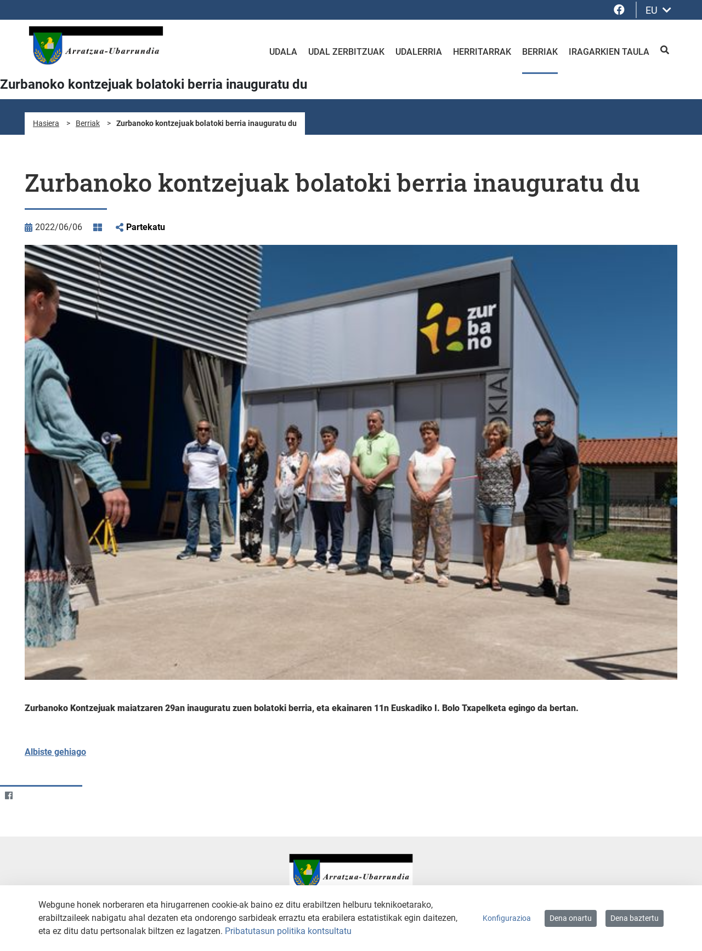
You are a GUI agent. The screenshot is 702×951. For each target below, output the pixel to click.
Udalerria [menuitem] (418, 52)
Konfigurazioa (507, 918)
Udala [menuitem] (283, 52)
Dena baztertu (634, 918)
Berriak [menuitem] (540, 52)
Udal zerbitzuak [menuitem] (346, 52)
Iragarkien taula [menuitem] (609, 52)
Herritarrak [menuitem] (482, 52)
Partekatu (145, 227)
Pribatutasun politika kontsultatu (288, 931)
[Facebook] (8, 795)
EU (658, 10)
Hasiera (46, 123)
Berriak (88, 123)
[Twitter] (29, 795)
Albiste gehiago (55, 752)
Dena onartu (571, 918)
